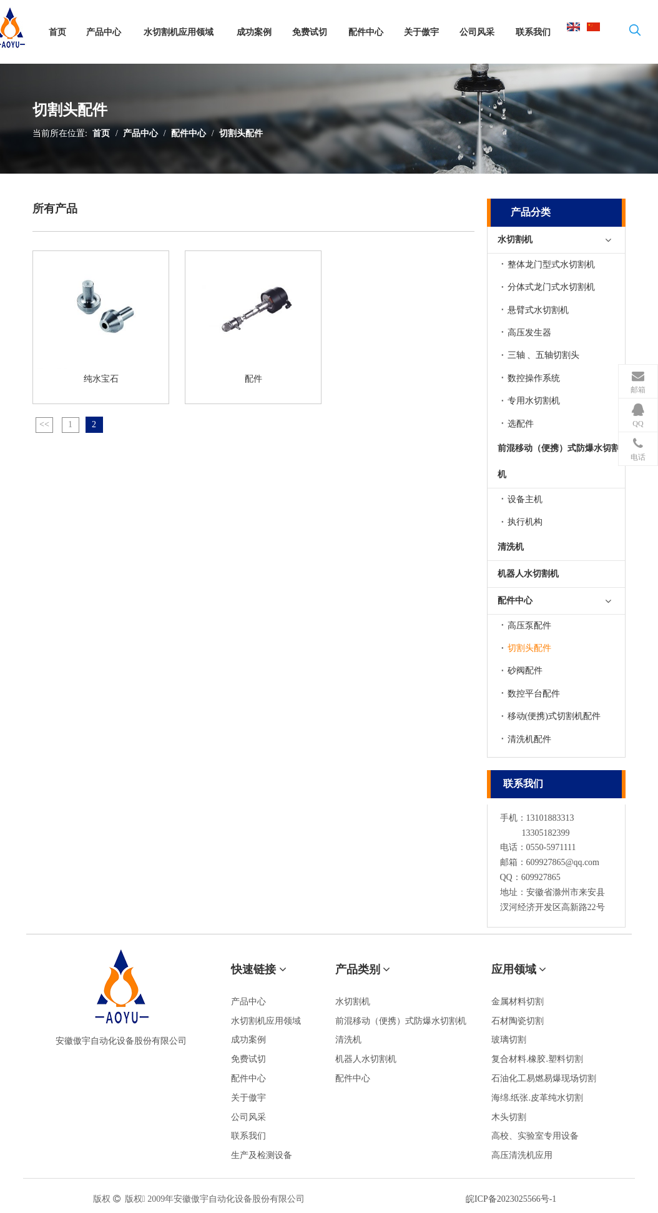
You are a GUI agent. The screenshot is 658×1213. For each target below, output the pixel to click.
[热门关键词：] (635, 32)
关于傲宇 (248, 1097)
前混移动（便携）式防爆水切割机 (559, 461)
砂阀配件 (525, 670)
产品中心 (140, 133)
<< (44, 424)
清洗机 (511, 547)
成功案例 (248, 1039)
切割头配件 (241, 133)
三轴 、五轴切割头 (544, 355)
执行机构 (525, 522)
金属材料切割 (517, 1001)
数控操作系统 (534, 378)
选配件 (521, 423)
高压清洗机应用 (521, 1155)
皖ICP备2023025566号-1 (511, 1199)
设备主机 (525, 499)
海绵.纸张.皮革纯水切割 (537, 1097)
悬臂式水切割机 (538, 310)
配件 (253, 379)
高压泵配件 (529, 625)
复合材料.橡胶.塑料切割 (537, 1059)
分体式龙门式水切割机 (551, 287)
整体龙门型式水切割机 (551, 264)
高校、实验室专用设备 (535, 1136)
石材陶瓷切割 (517, 1021)
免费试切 (248, 1059)
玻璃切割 (508, 1039)
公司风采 (248, 1117)
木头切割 (508, 1117)
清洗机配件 (529, 739)
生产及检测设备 (261, 1155)
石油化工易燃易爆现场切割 (543, 1078)
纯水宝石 (101, 379)
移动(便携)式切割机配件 (554, 716)
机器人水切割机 (528, 573)
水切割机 (515, 239)
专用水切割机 (534, 400)
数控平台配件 (534, 693)
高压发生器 (529, 332)
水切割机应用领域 (266, 1021)
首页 (101, 133)
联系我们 (248, 1136)
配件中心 (188, 133)
